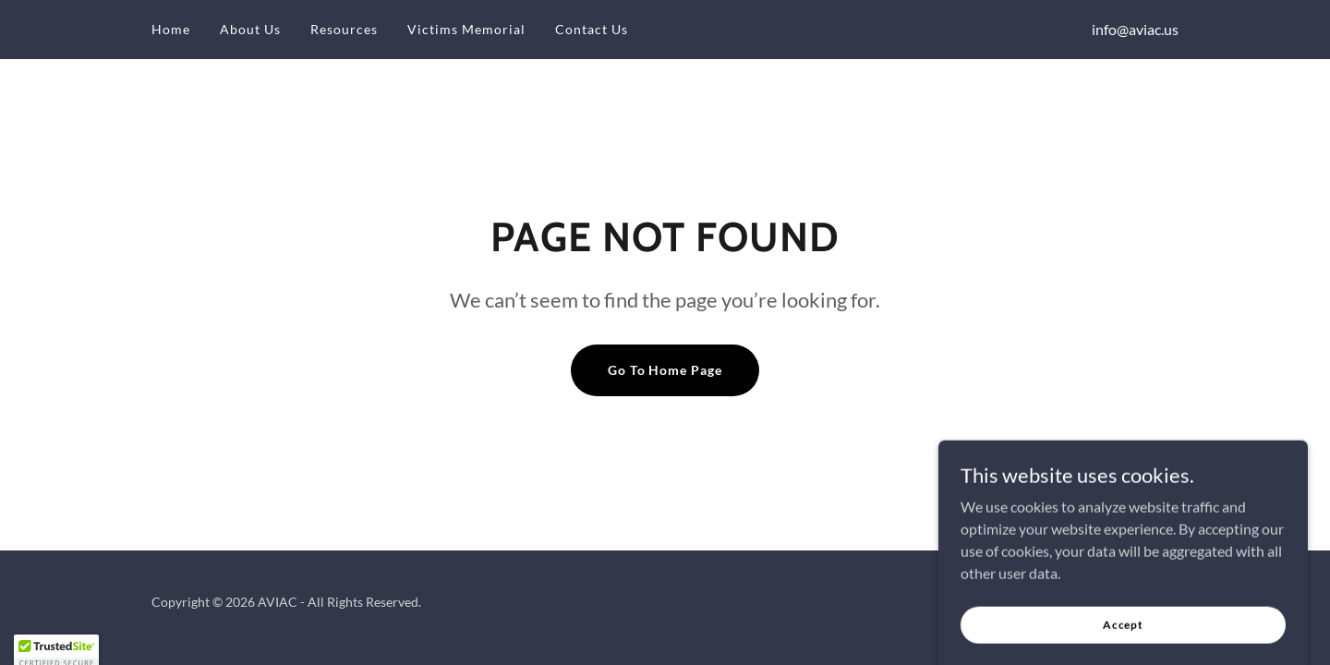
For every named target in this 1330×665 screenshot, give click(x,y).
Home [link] (170, 29)
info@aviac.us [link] (1135, 29)
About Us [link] (250, 29)
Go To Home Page (665, 370)
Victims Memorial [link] (466, 29)
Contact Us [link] (591, 29)
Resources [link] (344, 29)
